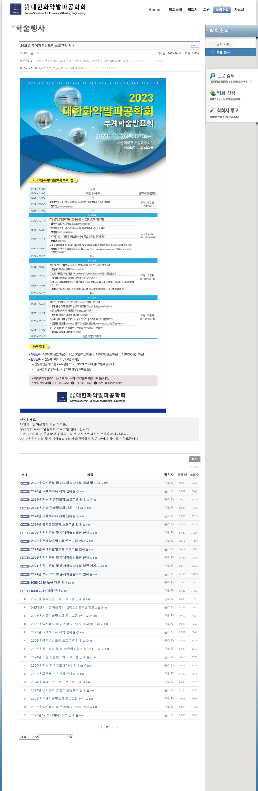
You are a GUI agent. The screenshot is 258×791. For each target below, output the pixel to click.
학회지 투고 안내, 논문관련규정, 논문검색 (192, 9)
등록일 (182, 475)
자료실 (239, 9)
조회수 (194, 475)
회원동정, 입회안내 (206, 9)
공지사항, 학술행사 (222, 9)
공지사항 (230, 44)
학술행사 (230, 52)
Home (154, 9)
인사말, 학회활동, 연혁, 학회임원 (175, 9)
